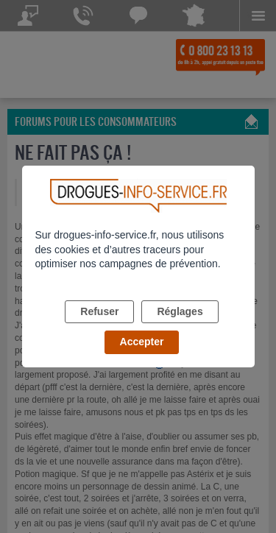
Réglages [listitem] (179, 311)
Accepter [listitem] (142, 341)
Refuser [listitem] (99, 311)
